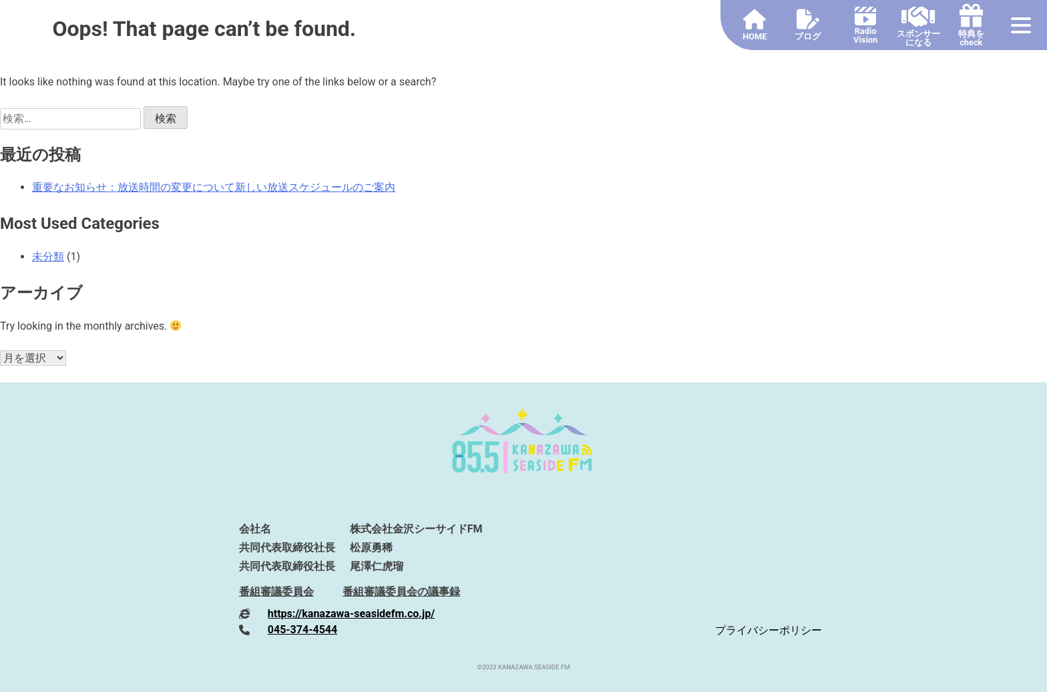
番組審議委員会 (276, 591)
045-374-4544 (302, 629)
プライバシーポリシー (768, 630)
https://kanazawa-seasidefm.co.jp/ (351, 613)
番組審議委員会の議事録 (401, 591)
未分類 (48, 256)
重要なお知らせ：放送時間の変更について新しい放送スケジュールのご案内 (213, 187)
